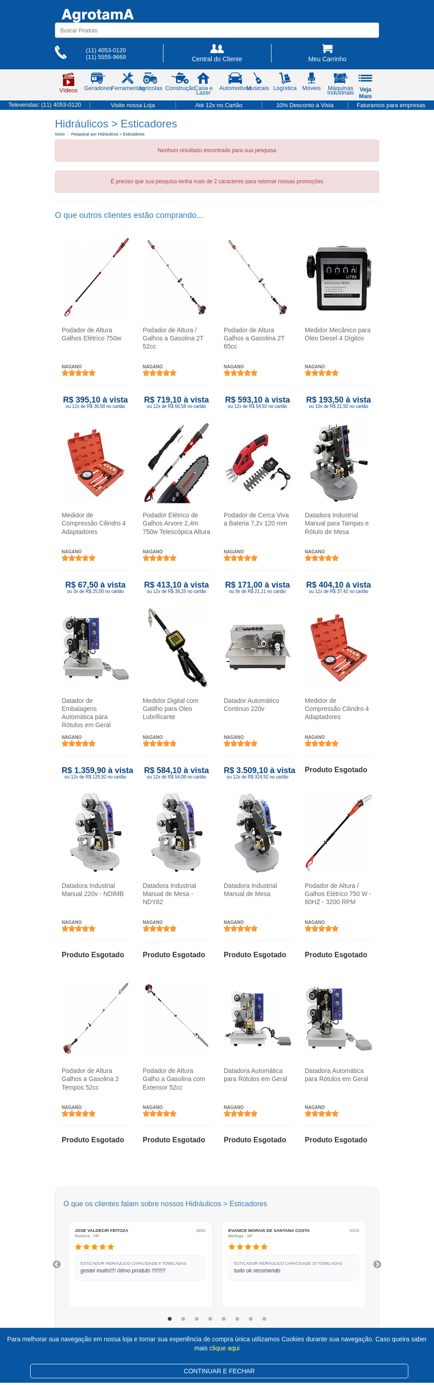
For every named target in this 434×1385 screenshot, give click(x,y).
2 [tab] (183, 1319)
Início (60, 134)
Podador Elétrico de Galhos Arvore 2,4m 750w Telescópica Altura (176, 523)
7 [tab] (250, 1319)
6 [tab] (237, 1319)
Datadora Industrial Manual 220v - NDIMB (93, 889)
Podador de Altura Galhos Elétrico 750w (91, 334)
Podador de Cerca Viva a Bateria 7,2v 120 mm (256, 519)
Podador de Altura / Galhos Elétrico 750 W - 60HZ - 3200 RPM (338, 893)
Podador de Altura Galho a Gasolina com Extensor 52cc (174, 1079)
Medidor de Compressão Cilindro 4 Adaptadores (94, 523)
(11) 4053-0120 (106, 50)
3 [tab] (196, 1319)
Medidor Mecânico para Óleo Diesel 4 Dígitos (338, 334)
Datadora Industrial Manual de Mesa (250, 889)
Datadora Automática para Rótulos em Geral (255, 1074)
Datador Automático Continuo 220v (251, 704)
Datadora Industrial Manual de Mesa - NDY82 (169, 893)
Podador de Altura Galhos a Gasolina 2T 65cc (254, 338)
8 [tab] (264, 1319)
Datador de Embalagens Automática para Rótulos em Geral (86, 713)
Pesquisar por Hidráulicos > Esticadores (108, 134)
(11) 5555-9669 (106, 57)
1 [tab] (169, 1319)
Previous (56, 1264)
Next (377, 1264)
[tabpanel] (140, 1264)
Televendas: (44, 104)
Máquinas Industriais (340, 85)
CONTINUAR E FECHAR (219, 1371)
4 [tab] (210, 1319)
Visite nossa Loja (133, 105)
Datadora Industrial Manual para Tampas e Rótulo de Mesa (337, 523)
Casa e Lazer (203, 85)
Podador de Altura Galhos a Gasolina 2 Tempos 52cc (90, 1079)
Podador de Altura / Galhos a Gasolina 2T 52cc (173, 338)
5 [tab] (223, 1319)
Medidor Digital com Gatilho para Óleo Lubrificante (171, 708)
